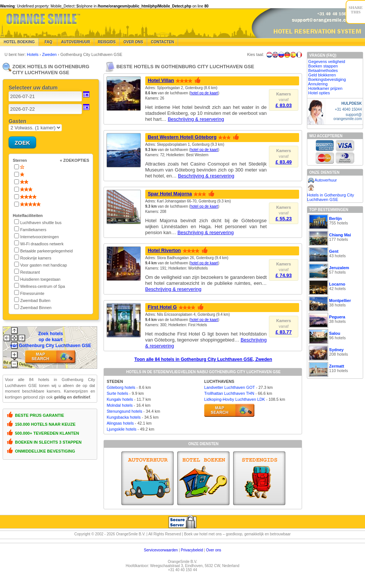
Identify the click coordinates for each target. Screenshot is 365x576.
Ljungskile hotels (121, 429)
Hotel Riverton (164, 250)
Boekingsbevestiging (327, 79)
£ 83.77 (284, 332)
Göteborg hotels (121, 387)
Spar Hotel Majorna (170, 193)
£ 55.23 (284, 218)
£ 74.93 (284, 275)
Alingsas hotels (120, 423)
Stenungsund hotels (124, 411)
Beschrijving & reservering (196, 119)
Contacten (162, 42)
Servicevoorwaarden (161, 550)
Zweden (50, 54)
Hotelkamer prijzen (325, 88)
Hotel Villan (161, 80)
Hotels (33, 54)
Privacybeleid (192, 550)
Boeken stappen (323, 66)
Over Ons (133, 42)
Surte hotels (117, 393)
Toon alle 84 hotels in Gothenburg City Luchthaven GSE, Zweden (203, 359)
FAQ (47, 42)
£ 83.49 (284, 162)
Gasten (17, 121)
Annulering (318, 84)
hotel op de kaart (204, 93)
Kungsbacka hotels (123, 417)
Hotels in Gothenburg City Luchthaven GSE (330, 197)
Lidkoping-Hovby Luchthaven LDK (234, 399)
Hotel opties (319, 93)
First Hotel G (162, 307)
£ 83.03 (284, 105)
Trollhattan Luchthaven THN (229, 393)
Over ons (213, 550)
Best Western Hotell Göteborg (182, 137)
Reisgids (107, 42)
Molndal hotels (120, 405)
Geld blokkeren (322, 75)
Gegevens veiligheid (326, 61)
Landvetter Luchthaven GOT (229, 387)
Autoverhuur (75, 42)
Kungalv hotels (120, 399)
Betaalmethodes (323, 70)
